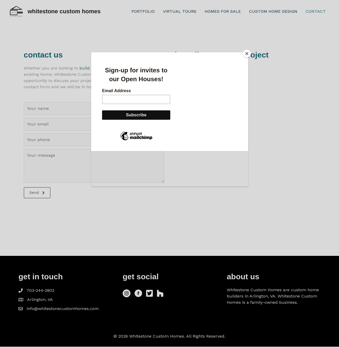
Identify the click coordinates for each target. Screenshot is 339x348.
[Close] (247, 54)
